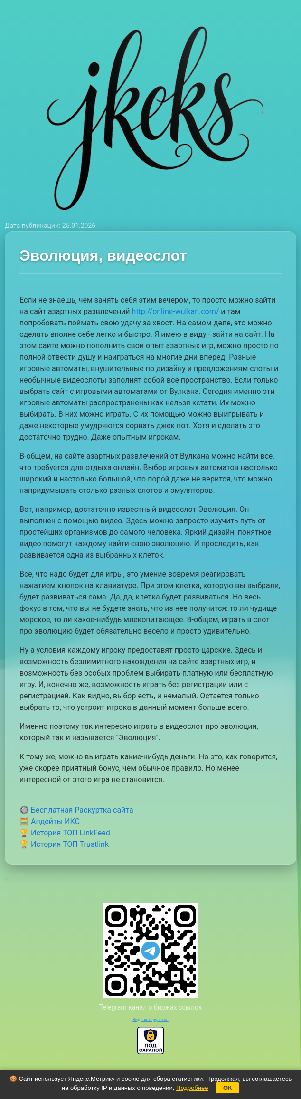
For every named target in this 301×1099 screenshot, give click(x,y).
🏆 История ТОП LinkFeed (64, 832)
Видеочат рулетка (150, 1019)
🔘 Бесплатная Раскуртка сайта (76, 809)
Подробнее (192, 1087)
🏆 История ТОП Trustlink (64, 844)
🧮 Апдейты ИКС (49, 821)
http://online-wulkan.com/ (175, 311)
